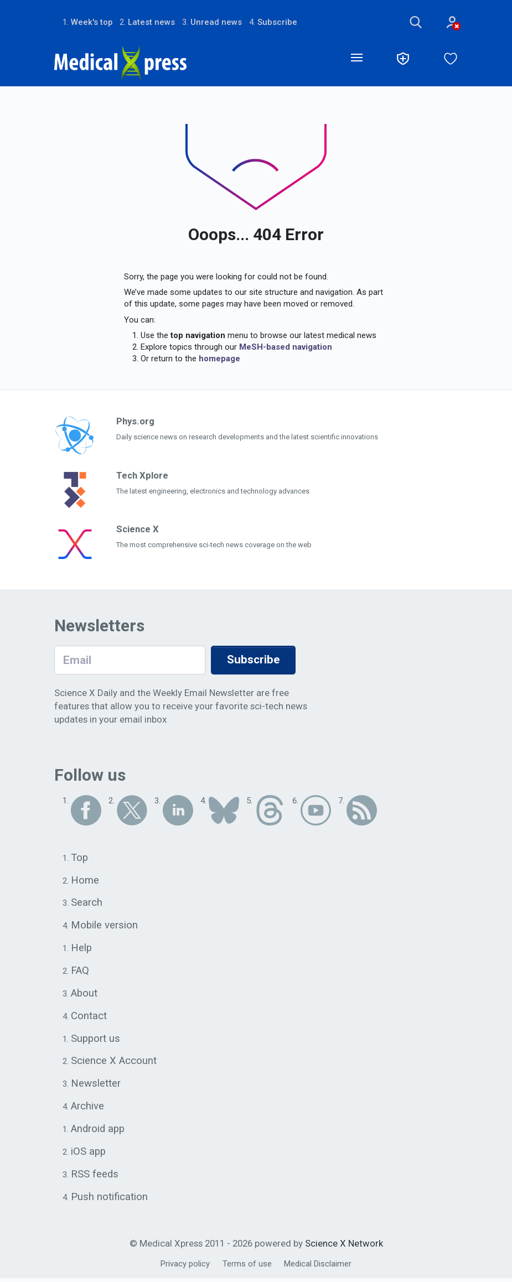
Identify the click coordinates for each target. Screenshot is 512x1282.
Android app (98, 1132)
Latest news (151, 22)
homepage (219, 359)
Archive (87, 1109)
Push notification (109, 1200)
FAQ (80, 972)
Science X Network (344, 1247)
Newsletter (96, 1086)
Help (81, 949)
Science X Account (114, 1063)
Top (80, 858)
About (84, 995)
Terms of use (247, 1268)
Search (86, 903)
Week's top (92, 22)
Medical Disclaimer (317, 1268)
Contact (89, 1017)
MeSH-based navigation (285, 347)
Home (85, 881)
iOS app (89, 1155)
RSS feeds (94, 1177)
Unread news (216, 22)
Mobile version (104, 926)
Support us (96, 1041)
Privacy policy (185, 1268)
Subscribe (278, 22)
